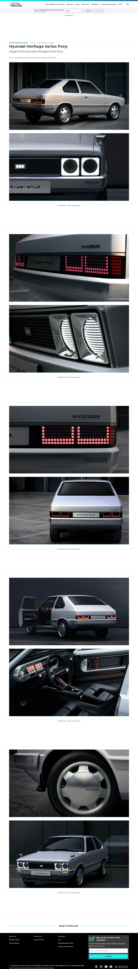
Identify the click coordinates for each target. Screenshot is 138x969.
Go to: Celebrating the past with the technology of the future (32, 58)
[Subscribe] (108, 950)
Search (128, 4)
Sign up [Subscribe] (108, 956)
